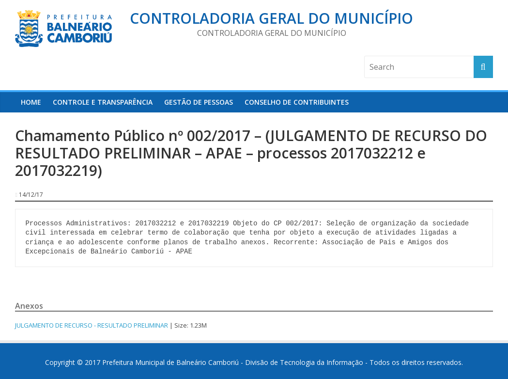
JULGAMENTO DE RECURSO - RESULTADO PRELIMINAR (91, 325)
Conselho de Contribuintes (297, 102)
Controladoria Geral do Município (271, 18)
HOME (31, 102)
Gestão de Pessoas (198, 102)
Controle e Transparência (103, 102)
